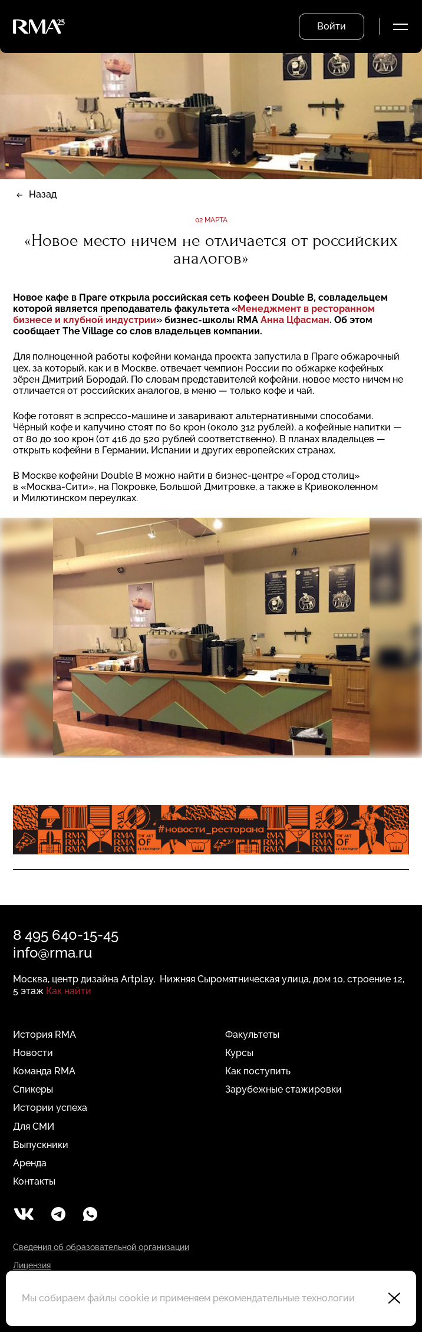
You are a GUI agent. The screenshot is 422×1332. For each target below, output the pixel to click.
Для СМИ (33, 1126)
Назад (43, 194)
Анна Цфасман (295, 319)
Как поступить (258, 1071)
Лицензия (32, 1265)
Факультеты (252, 1034)
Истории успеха (50, 1107)
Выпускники (40, 1144)
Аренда (30, 1163)
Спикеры (33, 1089)
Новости (33, 1052)
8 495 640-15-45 (65, 934)
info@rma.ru (52, 952)
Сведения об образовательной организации (101, 1247)
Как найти (68, 990)
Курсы (239, 1052)
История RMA (44, 1034)
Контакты (34, 1181)
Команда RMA (44, 1071)
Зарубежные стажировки (283, 1089)
